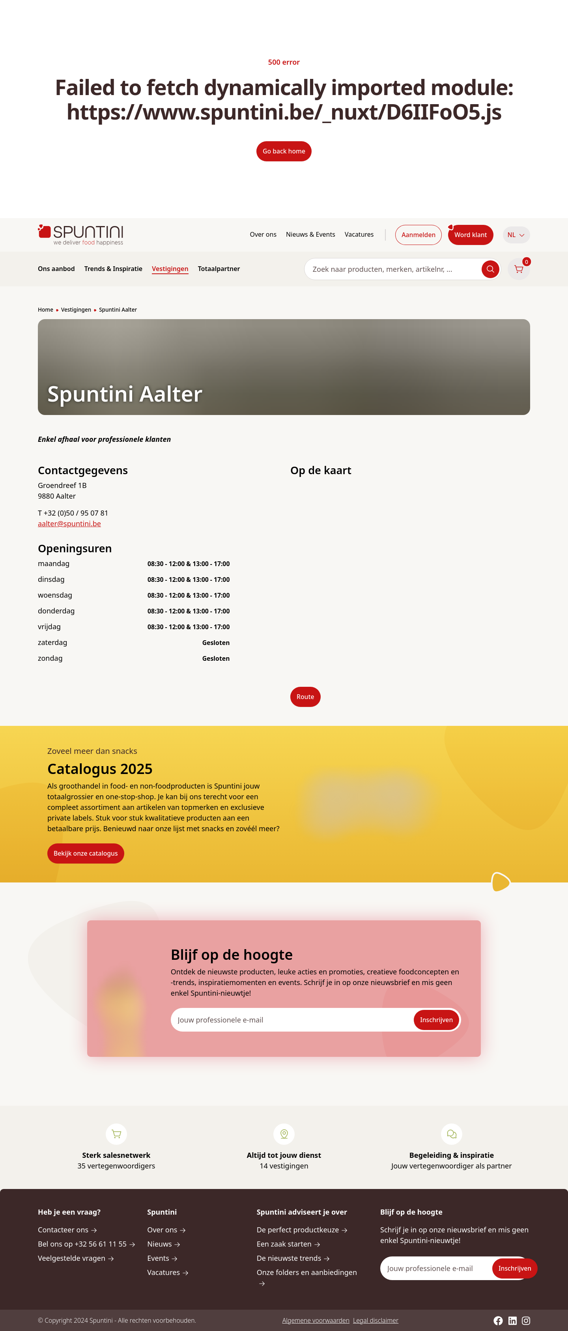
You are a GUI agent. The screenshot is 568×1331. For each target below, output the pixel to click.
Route (305, 696)
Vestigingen (170, 268)
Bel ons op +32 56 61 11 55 (87, 1244)
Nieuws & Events (310, 234)
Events (162, 1258)
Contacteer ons (67, 1229)
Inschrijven (436, 1019)
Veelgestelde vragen (76, 1258)
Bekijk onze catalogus (86, 853)
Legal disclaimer (375, 1320)
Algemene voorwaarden (315, 1320)
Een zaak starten (289, 1244)
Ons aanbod (56, 268)
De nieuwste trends (293, 1258)
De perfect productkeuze (302, 1229)
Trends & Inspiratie (113, 268)
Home (45, 309)
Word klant (470, 234)
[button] (516, 234)
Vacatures (359, 234)
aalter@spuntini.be (69, 523)
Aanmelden (418, 234)
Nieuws (164, 1244)
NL (516, 234)
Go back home (284, 151)
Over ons (263, 234)
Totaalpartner (219, 268)
